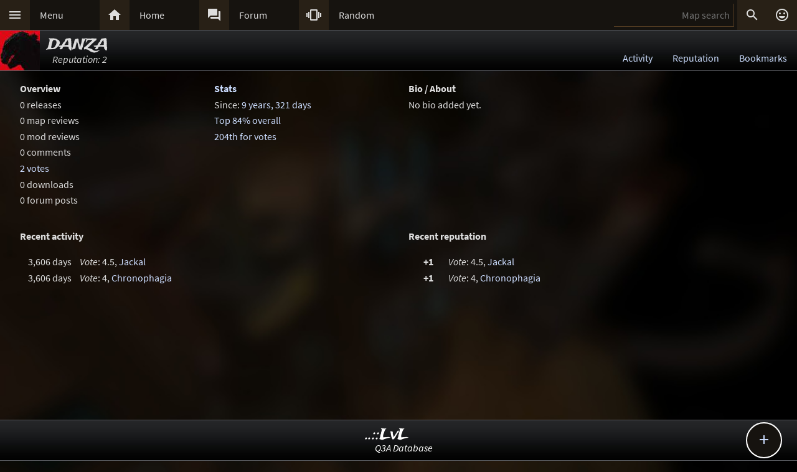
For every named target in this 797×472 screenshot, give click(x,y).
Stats (225, 88)
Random (356, 15)
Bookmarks (763, 58)
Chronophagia (141, 277)
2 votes (34, 168)
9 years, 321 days (276, 104)
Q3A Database (404, 447)
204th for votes (245, 136)
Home (151, 15)
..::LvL (387, 435)
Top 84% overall (247, 120)
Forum (253, 15)
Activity (638, 58)
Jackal (132, 261)
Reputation (695, 58)
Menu (52, 15)
